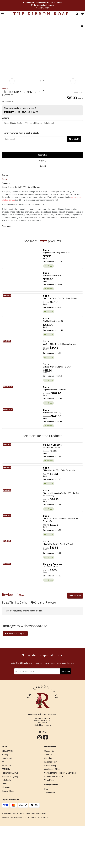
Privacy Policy (50, 805)
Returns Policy (50, 801)
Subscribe (65, 711)
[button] (2, 13)
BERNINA (6, 809)
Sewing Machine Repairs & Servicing (60, 812)
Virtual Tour (49, 820)
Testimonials (49, 832)
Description (42, 155)
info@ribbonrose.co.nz (42, 765)
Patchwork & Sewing (10, 812)
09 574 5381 (43, 8)
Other (4, 823)
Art (3, 801)
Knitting (5, 794)
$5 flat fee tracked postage (42, 5)
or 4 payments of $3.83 (21, 112)
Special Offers (8, 831)
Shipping (42, 160)
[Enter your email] (39, 711)
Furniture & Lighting (10, 816)
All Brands (6, 827)
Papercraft (6, 805)
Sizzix (5, 88)
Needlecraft (7, 798)
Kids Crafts (6, 820)
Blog (46, 828)
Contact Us (49, 791)
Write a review (75, 595)
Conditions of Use (52, 809)
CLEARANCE (7, 791)
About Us (48, 794)
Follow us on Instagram (15, 633)
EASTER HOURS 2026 (53, 816)
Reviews (42, 166)
